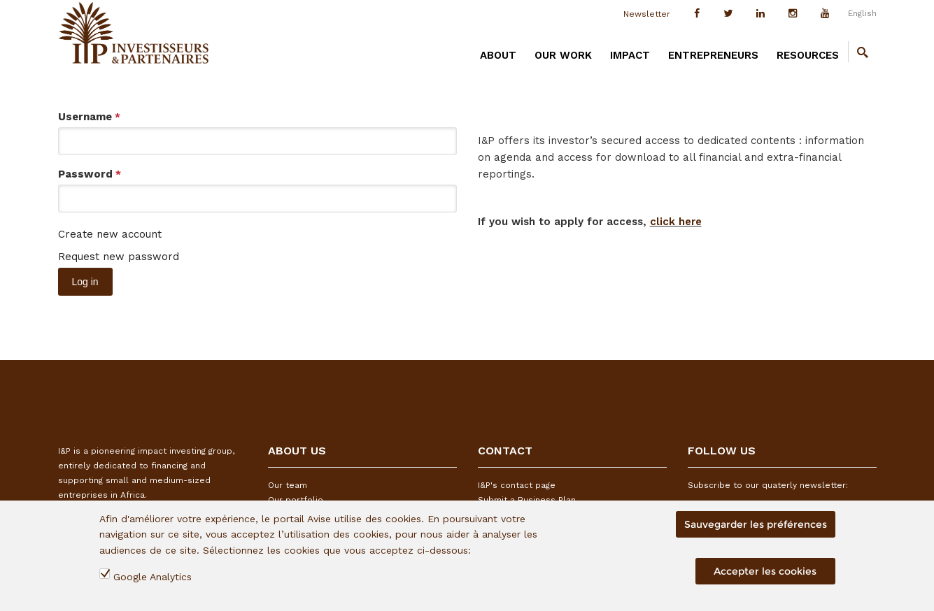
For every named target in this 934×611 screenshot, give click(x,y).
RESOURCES (808, 55)
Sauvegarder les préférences (755, 524)
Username (89, 116)
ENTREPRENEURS (713, 55)
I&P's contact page (517, 485)
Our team (287, 485)
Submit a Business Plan (527, 500)
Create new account (110, 234)
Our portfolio (295, 500)
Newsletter (646, 14)
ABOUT (498, 55)
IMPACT (630, 55)
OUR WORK (563, 55)
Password (89, 174)
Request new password (118, 256)
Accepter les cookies (765, 571)
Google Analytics (152, 576)
